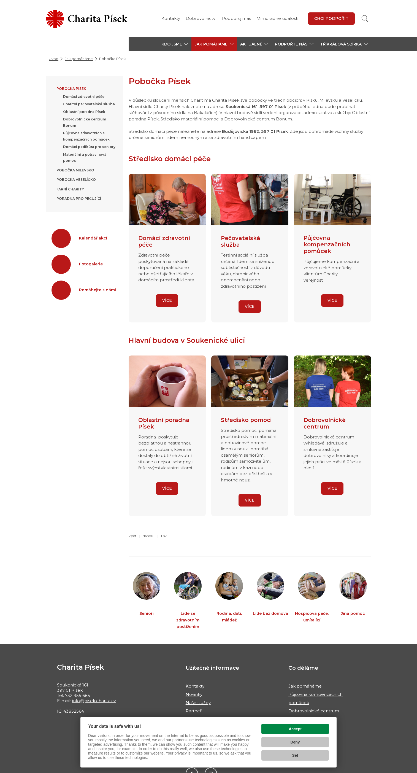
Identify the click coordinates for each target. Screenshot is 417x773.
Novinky (194, 694)
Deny (295, 742)
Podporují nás (236, 18)
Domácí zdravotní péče (83, 97)
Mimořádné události (277, 18)
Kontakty (170, 18)
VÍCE (167, 300)
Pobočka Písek (71, 89)
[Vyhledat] (365, 18)
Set (295, 755)
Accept (295, 729)
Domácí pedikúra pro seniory (89, 147)
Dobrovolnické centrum (313, 710)
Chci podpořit (331, 18)
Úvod (53, 58)
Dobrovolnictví (201, 18)
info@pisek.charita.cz (94, 700)
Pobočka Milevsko (75, 170)
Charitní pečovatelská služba (89, 104)
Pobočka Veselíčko (76, 179)
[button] (174, 44)
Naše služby (198, 702)
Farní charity (70, 189)
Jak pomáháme (79, 58)
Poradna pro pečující (78, 198)
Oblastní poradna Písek (84, 112)
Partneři (194, 710)
